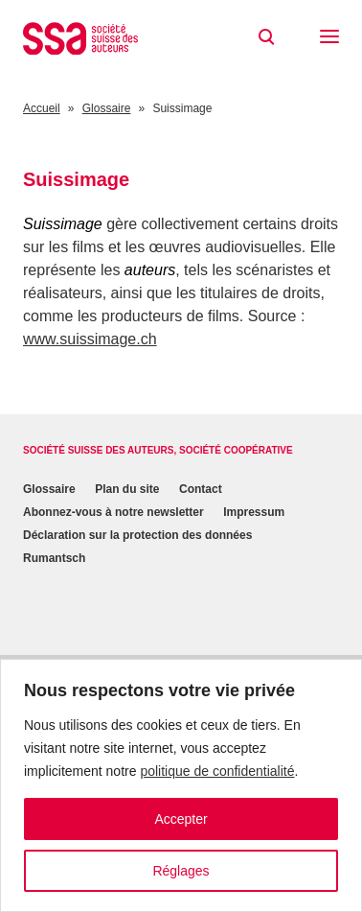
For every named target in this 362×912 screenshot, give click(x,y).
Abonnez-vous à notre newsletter (113, 512)
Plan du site (127, 489)
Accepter (180, 819)
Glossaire (49, 489)
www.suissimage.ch (90, 339)
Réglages (180, 870)
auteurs (149, 270)
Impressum (253, 512)
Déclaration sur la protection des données (137, 535)
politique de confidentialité (217, 771)
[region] (181, 785)
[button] (329, 38)
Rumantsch (54, 558)
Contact (200, 489)
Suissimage (62, 224)
